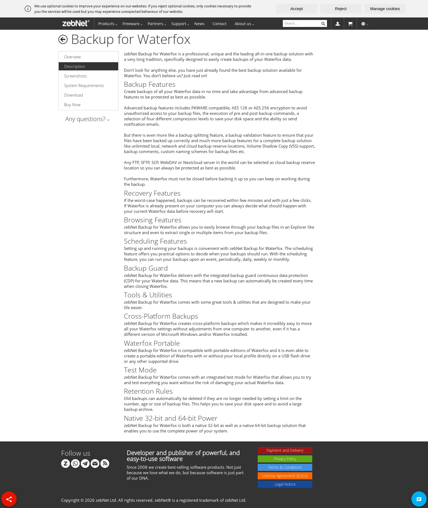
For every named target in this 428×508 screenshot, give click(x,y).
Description (74, 66)
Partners (155, 23)
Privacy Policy (285, 458)
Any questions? (85, 119)
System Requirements (84, 85)
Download (73, 95)
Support (178, 23)
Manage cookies (385, 8)
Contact (220, 23)
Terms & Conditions (285, 467)
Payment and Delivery (285, 450)
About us (243, 23)
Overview (72, 56)
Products (106, 23)
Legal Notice (285, 484)
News (199, 23)
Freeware (131, 23)
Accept (296, 8)
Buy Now (72, 104)
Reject (341, 8)
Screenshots (75, 76)
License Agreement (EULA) (285, 475)
